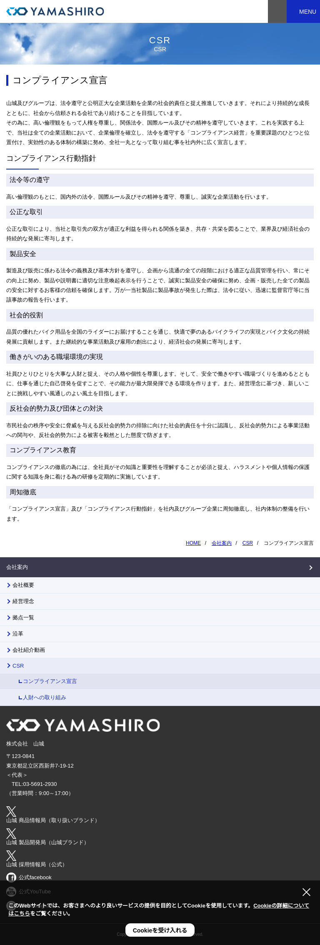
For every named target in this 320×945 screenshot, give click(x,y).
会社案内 (17, 567)
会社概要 (23, 585)
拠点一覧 (23, 617)
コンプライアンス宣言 (50, 681)
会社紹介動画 (28, 650)
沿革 (17, 634)
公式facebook (35, 877)
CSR (18, 666)
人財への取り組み (44, 697)
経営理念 (23, 601)
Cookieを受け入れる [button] (160, 930)
